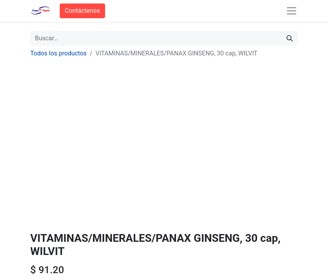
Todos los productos (58, 53)
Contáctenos (82, 10)
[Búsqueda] (289, 38)
